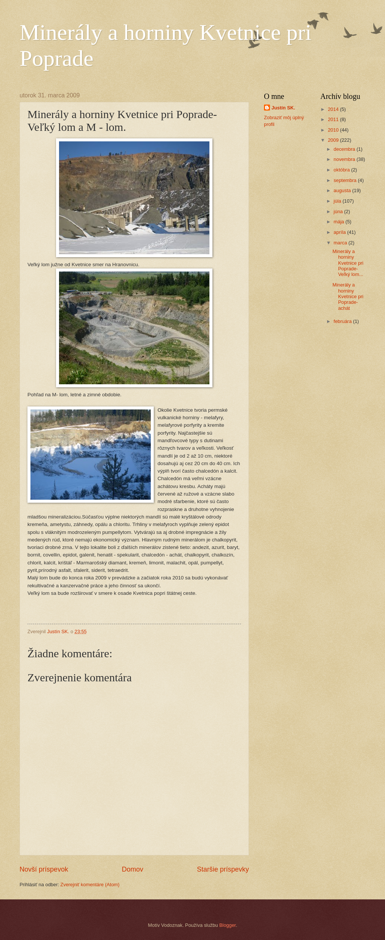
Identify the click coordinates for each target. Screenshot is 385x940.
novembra (344, 159)
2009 (334, 140)
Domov (132, 869)
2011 (334, 119)
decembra (344, 149)
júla (338, 201)
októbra (342, 170)
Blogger (227, 925)
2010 (334, 130)
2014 (334, 109)
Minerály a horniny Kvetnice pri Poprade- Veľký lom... (347, 263)
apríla (340, 232)
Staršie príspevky (223, 869)
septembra (345, 180)
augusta (342, 190)
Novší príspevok (44, 869)
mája (339, 221)
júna (338, 211)
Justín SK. (283, 108)
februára (343, 321)
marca (340, 243)
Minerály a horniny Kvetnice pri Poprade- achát (347, 296)
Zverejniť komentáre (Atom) (90, 884)
